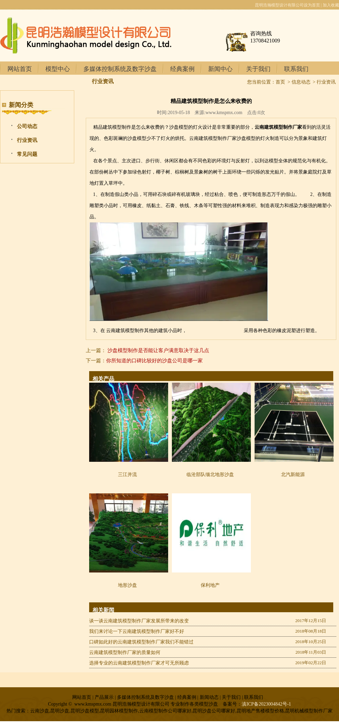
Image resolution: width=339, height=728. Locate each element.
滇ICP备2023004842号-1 (266, 704)
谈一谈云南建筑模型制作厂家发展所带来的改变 (139, 620)
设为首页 (312, 5)
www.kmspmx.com (223, 112)
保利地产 (210, 585)
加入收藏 (331, 5)
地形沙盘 (127, 585)
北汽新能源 (293, 474)
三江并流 (127, 474)
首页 (280, 82)
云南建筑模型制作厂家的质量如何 (124, 652)
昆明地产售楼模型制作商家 (215, 330)
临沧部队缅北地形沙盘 (210, 474)
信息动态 (301, 82)
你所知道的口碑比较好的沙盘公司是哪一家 (154, 360)
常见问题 (27, 154)
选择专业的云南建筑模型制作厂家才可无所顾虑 (139, 663)
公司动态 (27, 126)
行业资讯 (27, 140)
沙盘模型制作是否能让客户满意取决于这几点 (158, 350)
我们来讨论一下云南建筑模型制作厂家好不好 (136, 631)
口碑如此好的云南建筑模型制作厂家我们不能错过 (141, 641)
